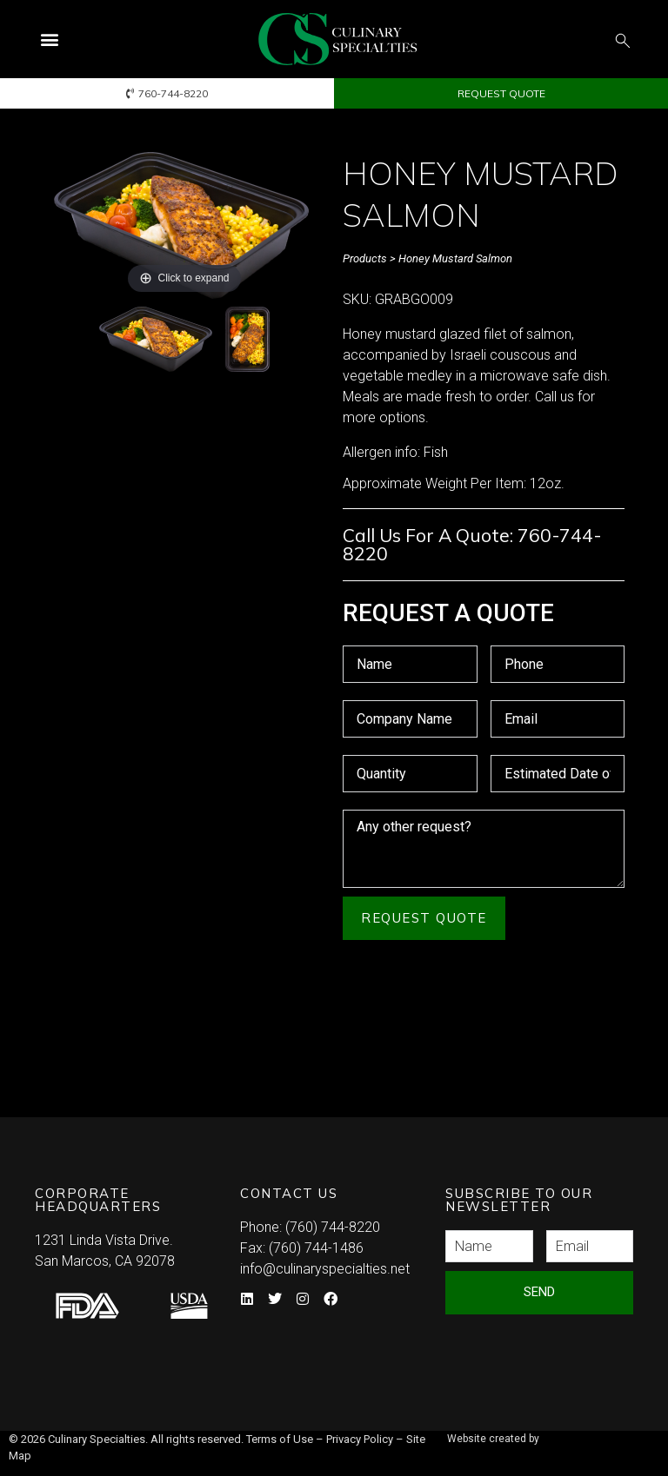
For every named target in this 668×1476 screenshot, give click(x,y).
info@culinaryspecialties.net (325, 1269)
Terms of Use (279, 1439)
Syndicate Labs (456, 1446)
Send (539, 1292)
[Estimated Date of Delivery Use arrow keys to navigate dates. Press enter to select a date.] (558, 773)
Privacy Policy (359, 1439)
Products (365, 258)
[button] (49, 39)
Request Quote (424, 918)
